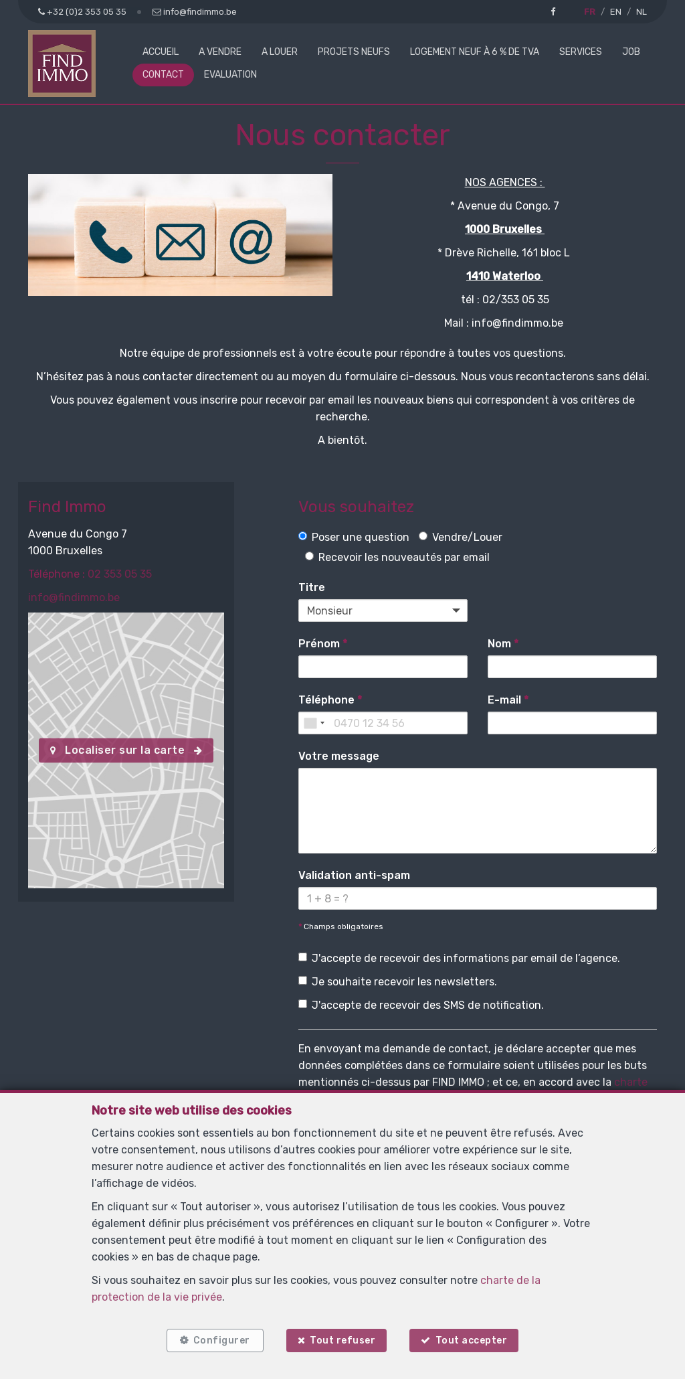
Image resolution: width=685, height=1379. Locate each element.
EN (615, 12)
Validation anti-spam (354, 875)
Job (631, 52)
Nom (503, 643)
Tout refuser (342, 1340)
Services (580, 52)
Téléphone (330, 700)
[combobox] (313, 723)
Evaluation (230, 74)
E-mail (508, 700)
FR (589, 12)
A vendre (220, 52)
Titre (311, 587)
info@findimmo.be (74, 597)
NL (641, 12)
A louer (280, 52)
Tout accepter (471, 1340)
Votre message (338, 756)
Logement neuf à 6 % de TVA (474, 52)
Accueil (160, 52)
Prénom (322, 643)
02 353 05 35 (120, 574)
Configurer (221, 1340)
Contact (163, 74)
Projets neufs (354, 52)
